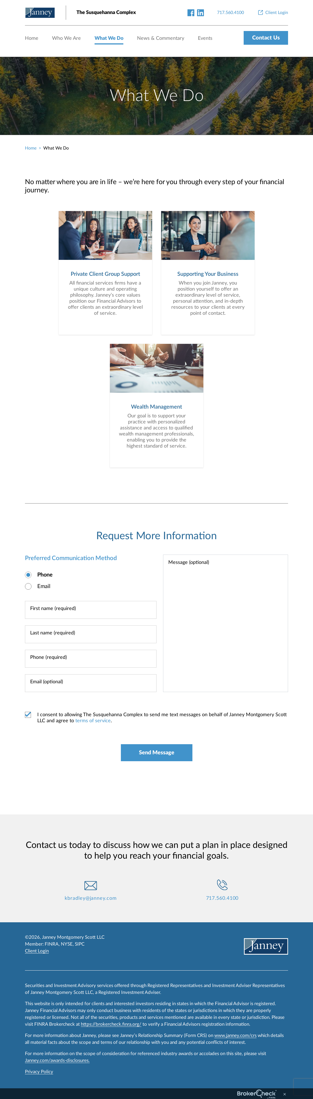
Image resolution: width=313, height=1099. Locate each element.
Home (31, 38)
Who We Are (66, 38)
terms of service (93, 720)
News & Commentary (160, 38)
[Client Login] (272, 12)
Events (205, 38)
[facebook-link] (190, 12)
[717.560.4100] (230, 12)
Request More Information (156, 536)
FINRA (52, 944)
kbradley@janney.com (90, 898)
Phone (45, 575)
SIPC (79, 944)
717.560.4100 (222, 898)
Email (43, 586)
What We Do (109, 38)
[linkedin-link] (200, 12)
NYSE (67, 944)
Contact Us (266, 38)
